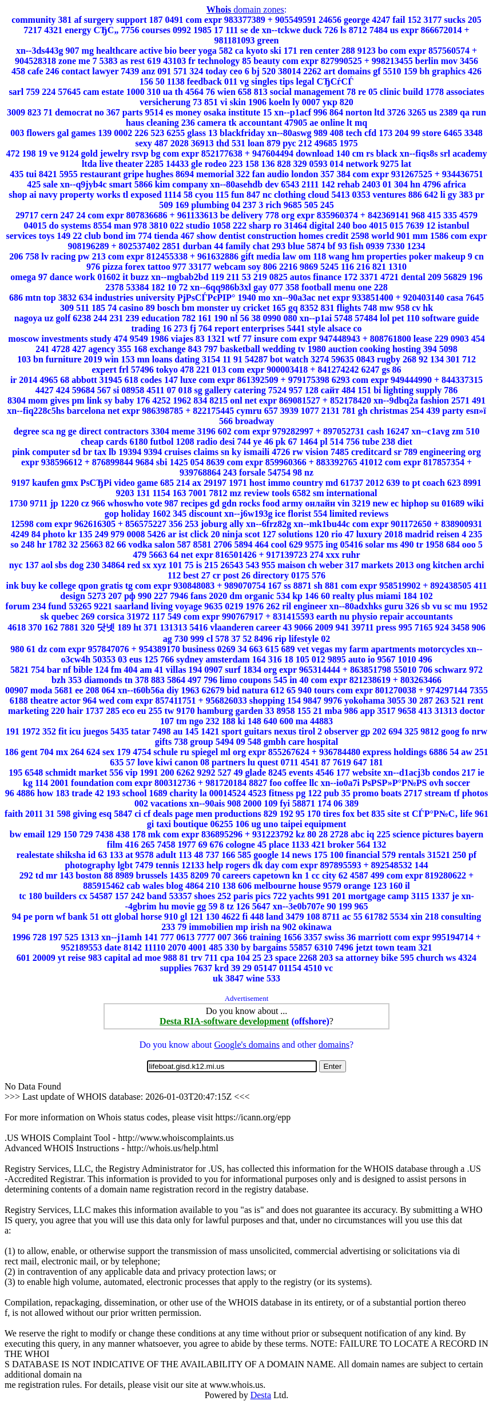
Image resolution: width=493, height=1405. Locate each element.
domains (334, 1044)
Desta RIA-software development (224, 1021)
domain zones (245, 9)
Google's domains (246, 1044)
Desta (261, 1395)
